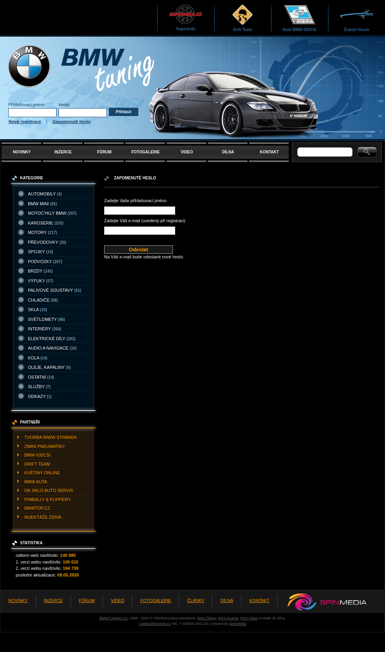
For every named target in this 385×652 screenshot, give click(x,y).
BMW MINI (42, 203)
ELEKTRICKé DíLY (51, 338)
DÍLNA (228, 152)
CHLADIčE (43, 300)
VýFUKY (40, 280)
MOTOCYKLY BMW (52, 213)
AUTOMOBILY (45, 194)
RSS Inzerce (228, 618)
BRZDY (40, 271)
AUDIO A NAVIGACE (52, 348)
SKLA (37, 309)
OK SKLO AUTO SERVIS (48, 490)
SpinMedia (237, 624)
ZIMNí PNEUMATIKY (44, 446)
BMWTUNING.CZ (113, 618)
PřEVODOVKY (47, 242)
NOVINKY (22, 152)
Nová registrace (25, 121)
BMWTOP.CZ (37, 508)
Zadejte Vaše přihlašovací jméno (135, 200)
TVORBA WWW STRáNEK (50, 437)
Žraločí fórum (356, 18)
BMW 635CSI (37, 455)
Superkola (185, 17)
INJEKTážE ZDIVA (42, 517)
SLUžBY (39, 386)
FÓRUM (104, 152)
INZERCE (63, 152)
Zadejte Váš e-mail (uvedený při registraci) (144, 220)
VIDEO (187, 152)
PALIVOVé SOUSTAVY (54, 290)
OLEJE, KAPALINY (49, 367)
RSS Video (249, 618)
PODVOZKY (45, 261)
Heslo (64, 104)
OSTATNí (41, 377)
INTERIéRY (44, 328)
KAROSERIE (46, 223)
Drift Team (242, 18)
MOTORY (42, 232)
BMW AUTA (35, 481)
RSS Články (206, 618)
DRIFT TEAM (37, 464)
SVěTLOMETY (46, 319)
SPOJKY (40, 251)
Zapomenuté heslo (72, 121)
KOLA (38, 357)
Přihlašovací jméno (26, 104)
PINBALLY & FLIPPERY (47, 499)
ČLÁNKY (195, 600)
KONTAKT (269, 152)
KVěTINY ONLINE (42, 472)
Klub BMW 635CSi (299, 18)
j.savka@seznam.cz (155, 624)
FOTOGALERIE (145, 152)
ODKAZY (39, 396)
